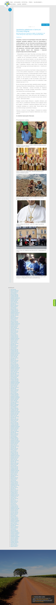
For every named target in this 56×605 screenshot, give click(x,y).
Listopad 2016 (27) (14, 425)
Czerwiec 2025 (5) (14, 302)
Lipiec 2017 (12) (14, 415)
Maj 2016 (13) (13, 432)
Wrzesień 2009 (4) (14, 521)
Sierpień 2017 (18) (14, 414)
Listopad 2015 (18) (14, 439)
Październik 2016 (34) (15, 426)
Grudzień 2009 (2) (14, 518)
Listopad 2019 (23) (14, 381)
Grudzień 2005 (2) (14, 541)
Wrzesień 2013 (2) (14, 471)
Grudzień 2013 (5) (14, 468)
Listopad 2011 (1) (14, 493)
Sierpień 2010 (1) (14, 510)
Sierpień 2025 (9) (14, 300)
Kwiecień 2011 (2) (14, 501)
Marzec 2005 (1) (14, 546)
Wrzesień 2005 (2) (14, 542)
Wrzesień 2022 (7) (14, 339)
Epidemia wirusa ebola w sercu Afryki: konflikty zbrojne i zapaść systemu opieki (31, 146)
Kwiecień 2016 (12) (14, 433)
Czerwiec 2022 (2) (14, 343)
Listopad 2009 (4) (14, 519)
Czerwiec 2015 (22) (15, 446)
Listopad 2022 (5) (14, 337)
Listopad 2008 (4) (14, 531)
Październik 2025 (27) (15, 298)
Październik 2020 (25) (15, 367)
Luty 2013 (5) (13, 480)
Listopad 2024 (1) (14, 311)
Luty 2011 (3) (13, 503)
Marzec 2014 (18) (14, 464)
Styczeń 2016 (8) (14, 437)
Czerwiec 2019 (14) (15, 387)
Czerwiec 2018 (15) (14, 402)
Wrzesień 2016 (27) (15, 427)
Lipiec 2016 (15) (14, 430)
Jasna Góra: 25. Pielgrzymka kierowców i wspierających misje (31, 251)
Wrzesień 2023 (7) (14, 324)
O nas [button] (11, 2)
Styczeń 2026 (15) (14, 294)
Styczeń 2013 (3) (14, 481)
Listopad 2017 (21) (14, 410)
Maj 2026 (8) (13, 289)
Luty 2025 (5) (13, 307)
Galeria (19, 4)
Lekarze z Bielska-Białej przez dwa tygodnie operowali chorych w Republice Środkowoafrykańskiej (31, 277)
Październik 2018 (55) (15, 397)
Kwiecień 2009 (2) (14, 526)
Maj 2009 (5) (13, 525)
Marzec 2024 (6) (14, 318)
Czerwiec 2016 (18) (14, 431)
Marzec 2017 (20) (14, 420)
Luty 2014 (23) (13, 465)
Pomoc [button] (31, 2)
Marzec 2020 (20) (14, 376)
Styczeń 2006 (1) (14, 540)
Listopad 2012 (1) (14, 483)
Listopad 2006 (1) (14, 535)
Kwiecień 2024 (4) (14, 317)
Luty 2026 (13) (13, 293)
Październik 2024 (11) (15, 312)
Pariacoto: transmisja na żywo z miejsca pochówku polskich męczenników (30, 198)
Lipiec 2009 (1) (14, 523)
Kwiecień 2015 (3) (14, 448)
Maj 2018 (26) (13, 403)
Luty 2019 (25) (13, 392)
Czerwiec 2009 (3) (14, 524)
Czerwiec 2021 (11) (14, 358)
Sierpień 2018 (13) (14, 399)
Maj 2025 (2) (13, 304)
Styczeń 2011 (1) (14, 504)
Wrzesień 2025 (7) (14, 299)
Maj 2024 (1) (13, 316)
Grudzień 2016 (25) (14, 424)
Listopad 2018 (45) (14, 395)
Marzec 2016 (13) (14, 435)
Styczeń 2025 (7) (14, 309)
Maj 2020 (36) (13, 373)
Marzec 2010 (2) (14, 514)
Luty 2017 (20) (13, 421)
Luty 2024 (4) (13, 320)
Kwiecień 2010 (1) (14, 513)
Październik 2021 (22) (15, 353)
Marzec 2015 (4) (14, 449)
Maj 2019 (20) (13, 388)
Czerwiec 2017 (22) (15, 416)
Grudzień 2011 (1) (14, 492)
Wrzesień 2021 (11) (14, 354)
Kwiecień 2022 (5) (14, 345)
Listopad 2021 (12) (14, 351)
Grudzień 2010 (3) (14, 506)
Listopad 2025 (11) (14, 296)
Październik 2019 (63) (15, 382)
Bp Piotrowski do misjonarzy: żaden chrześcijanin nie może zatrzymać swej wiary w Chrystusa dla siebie (30, 34)
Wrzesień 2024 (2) (14, 313)
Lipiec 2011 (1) (13, 497)
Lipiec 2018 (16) (14, 400)
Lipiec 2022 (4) (14, 342)
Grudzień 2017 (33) (14, 409)
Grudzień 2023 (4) (14, 322)
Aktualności (17, 2)
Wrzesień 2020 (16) (15, 368)
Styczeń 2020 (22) (14, 378)
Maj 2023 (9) (13, 329)
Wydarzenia (18, 37)
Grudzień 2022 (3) (14, 335)
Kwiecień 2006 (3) (14, 539)
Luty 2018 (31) (13, 406)
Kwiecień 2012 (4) (14, 490)
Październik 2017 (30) (15, 411)
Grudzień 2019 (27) (15, 380)
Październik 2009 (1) (15, 520)
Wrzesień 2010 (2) (14, 509)
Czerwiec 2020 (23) (15, 372)
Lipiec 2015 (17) (14, 444)
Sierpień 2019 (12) (14, 384)
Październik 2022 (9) (15, 338)
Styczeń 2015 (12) (14, 452)
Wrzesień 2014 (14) (15, 457)
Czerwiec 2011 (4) (14, 498)
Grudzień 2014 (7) (14, 453)
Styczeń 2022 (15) (14, 349)
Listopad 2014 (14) (14, 454)
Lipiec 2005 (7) (14, 543)
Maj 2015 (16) (13, 447)
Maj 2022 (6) (13, 344)
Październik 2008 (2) (15, 532)
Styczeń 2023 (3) (14, 334)
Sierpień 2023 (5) (14, 326)
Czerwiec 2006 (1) (14, 537)
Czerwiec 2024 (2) (14, 315)
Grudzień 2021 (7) (14, 350)
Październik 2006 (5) (15, 536)
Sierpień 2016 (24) (14, 428)
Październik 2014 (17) (15, 455)
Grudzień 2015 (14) (14, 438)
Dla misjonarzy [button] (38, 2)
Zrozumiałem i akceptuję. (39, 601)
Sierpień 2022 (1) (14, 340)
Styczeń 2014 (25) (14, 466)
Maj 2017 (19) (13, 417)
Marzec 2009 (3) (14, 527)
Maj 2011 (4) (13, 499)
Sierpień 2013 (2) (14, 472)
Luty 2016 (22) (13, 436)
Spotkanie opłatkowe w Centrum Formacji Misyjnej (28, 30)
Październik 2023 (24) (15, 323)
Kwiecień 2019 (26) (15, 389)
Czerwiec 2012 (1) (14, 487)
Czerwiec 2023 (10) (15, 328)
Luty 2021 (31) (13, 362)
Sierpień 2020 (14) (14, 370)
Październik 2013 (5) (15, 470)
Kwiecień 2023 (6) (14, 331)
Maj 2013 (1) (13, 476)
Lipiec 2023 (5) (14, 327)
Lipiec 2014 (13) (14, 459)
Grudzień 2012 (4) (14, 482)
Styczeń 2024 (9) (14, 321)
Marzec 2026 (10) (14, 291)
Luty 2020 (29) (14, 377)
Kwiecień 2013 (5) (14, 477)
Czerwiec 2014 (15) (14, 460)
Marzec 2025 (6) (14, 306)
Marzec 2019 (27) (14, 391)
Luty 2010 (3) (13, 515)
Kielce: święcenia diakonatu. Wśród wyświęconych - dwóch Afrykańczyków (30, 172)
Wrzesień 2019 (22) (15, 383)
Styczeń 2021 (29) (14, 364)
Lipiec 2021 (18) (14, 356)
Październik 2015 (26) (15, 441)
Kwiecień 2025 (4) (14, 305)
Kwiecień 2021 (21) (14, 360)
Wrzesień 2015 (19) (14, 442)
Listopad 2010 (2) (14, 507)
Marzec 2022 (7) (14, 347)
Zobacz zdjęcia (45, 24)
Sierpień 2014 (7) (14, 458)
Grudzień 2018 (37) (15, 394)
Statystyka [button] (25, 2)
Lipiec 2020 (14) (14, 371)
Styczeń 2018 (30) (14, 408)
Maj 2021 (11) (13, 359)
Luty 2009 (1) (13, 529)
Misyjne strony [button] (12, 4)
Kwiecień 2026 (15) (14, 290)
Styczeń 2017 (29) (14, 422)
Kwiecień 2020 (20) (15, 375)
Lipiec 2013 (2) (14, 474)
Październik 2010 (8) (15, 508)
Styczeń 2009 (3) (14, 530)
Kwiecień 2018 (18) (14, 404)
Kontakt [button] (24, 4)
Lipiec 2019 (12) (14, 386)
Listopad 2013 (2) (14, 469)
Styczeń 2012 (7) (14, 491)
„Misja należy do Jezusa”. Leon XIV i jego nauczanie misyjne (30, 224)
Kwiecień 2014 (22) (15, 463)
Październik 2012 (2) (15, 485)
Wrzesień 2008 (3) (14, 534)
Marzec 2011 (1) (14, 502)
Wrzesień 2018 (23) (15, 398)
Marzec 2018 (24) (14, 405)
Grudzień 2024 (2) (14, 310)
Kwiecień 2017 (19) (14, 419)
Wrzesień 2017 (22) (15, 413)
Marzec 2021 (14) (14, 361)
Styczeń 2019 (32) (14, 393)
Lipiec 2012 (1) (13, 486)
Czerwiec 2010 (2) (14, 512)
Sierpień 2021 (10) (14, 355)
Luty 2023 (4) (13, 333)
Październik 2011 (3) (15, 494)
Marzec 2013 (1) (14, 479)
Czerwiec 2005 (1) (14, 545)
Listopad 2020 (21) (14, 366)
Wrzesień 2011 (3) (14, 496)
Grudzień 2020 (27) (15, 365)
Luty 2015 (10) (13, 450)
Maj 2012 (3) (13, 488)
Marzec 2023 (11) (14, 332)
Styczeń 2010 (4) (14, 516)
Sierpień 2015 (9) (14, 443)
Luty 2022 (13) (13, 348)
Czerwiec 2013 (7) (14, 475)
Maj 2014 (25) (13, 461)
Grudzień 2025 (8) (14, 295)
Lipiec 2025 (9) (14, 301)
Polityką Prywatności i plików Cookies (42, 599)
